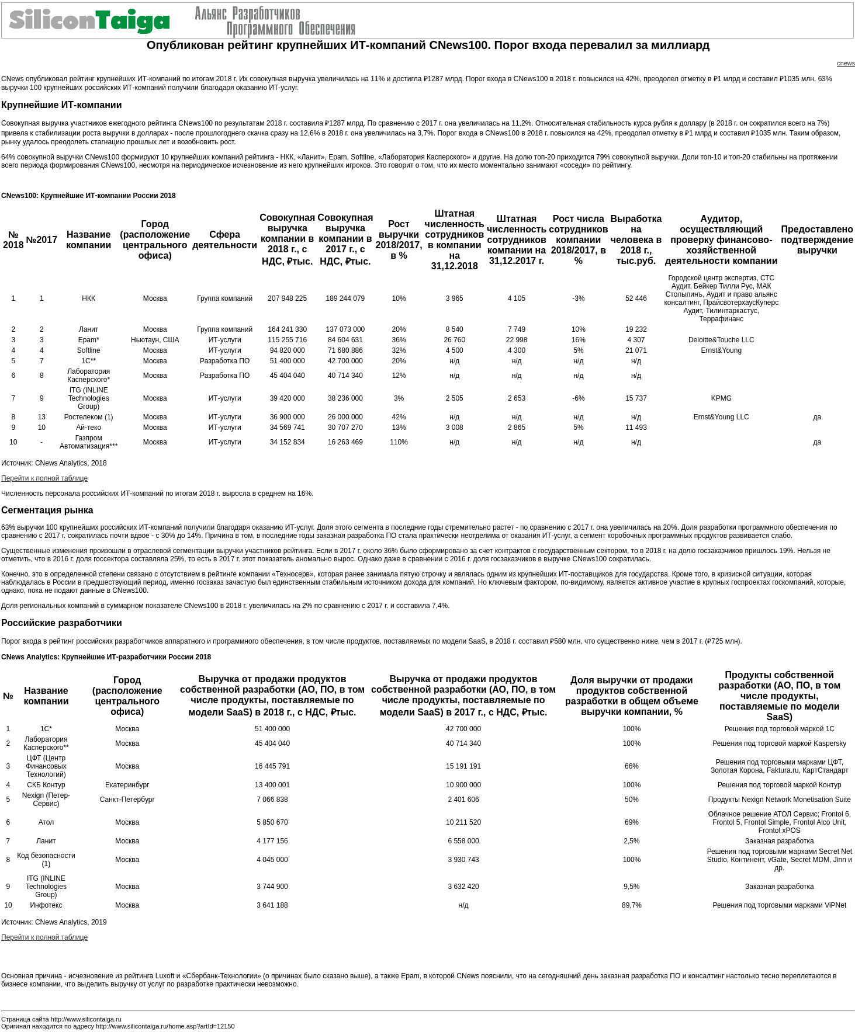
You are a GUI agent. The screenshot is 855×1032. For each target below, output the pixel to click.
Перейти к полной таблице (44, 478)
